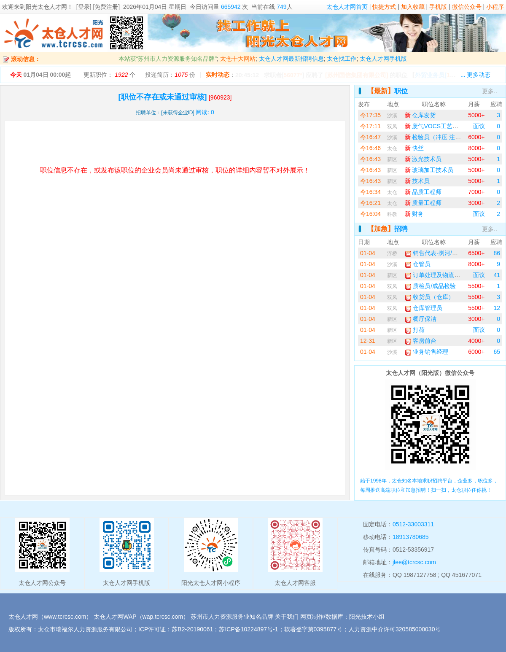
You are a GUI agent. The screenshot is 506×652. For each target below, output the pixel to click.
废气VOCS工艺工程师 (438, 126)
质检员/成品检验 (430, 286)
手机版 (438, 6)
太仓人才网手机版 (383, 58)
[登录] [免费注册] (98, 6)
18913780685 (411, 536)
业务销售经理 (427, 351)
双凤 (392, 126)
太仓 (392, 148)
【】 (443, 75)
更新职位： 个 (109, 74)
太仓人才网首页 (347, 6)
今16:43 (370, 159)
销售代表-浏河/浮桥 (434, 253)
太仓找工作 (341, 58)
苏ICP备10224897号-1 (248, 629)
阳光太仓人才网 (46, 6)
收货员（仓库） (430, 297)
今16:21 (370, 202)
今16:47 (370, 137)
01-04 (367, 253)
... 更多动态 (475, 74)
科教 (392, 214)
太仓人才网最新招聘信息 (291, 58)
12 (496, 307)
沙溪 (392, 116)
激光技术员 (423, 159)
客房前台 (421, 340)
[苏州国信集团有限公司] (356, 75)
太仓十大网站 (238, 58)
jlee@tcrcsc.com (414, 562)
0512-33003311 (413, 524)
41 (496, 275)
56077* (292, 75)
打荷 (415, 329)
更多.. (489, 91)
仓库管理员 (424, 307)
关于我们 (287, 616)
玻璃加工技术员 (429, 170)
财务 (414, 213)
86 (496, 253)
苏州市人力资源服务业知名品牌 (232, 616)
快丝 (414, 148)
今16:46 (370, 148)
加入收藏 (413, 6)
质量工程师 (423, 202)
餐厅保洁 (421, 318)
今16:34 (370, 192)
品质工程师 (423, 192)
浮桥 (392, 253)
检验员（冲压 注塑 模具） (443, 137)
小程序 (495, 6)
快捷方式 (384, 6)
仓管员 (418, 264)
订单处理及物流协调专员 (441, 275)
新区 (392, 159)
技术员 (417, 181)
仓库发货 (420, 115)
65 (496, 351)
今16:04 (370, 213)
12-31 (367, 340)
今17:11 (370, 126)
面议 (479, 126)
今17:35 (370, 115)
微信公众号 (467, 6)
